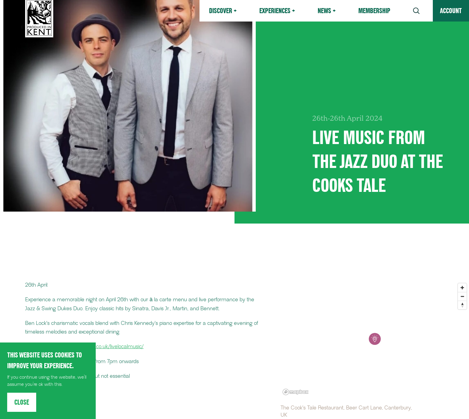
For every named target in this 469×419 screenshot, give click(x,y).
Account (451, 11)
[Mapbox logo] (295, 392)
